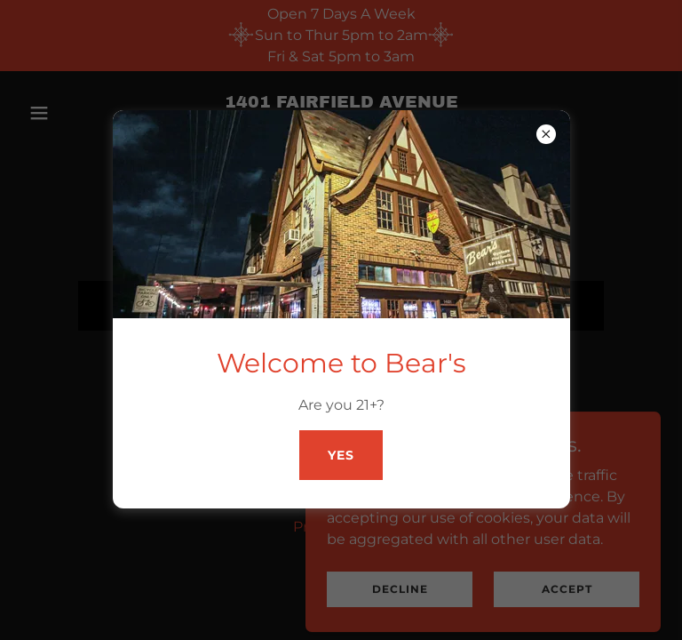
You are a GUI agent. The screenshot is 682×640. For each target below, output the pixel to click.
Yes (341, 455)
